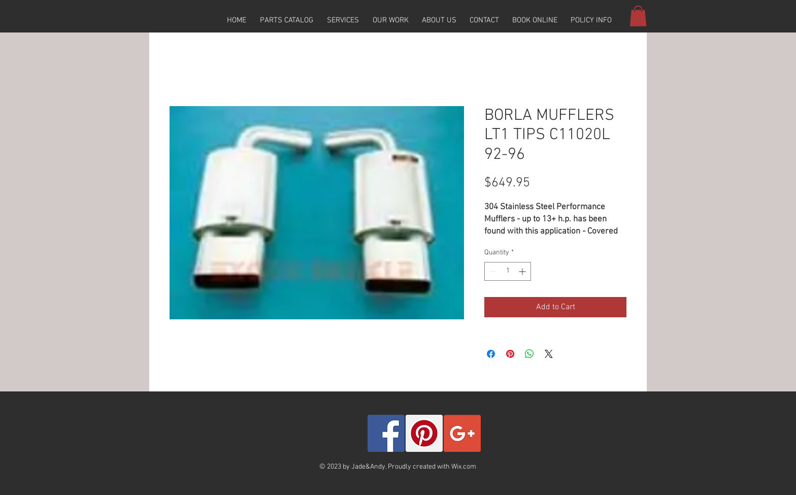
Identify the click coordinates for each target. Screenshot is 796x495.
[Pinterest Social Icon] (424, 433)
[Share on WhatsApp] (529, 354)
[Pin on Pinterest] (510, 354)
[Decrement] (492, 271)
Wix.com (463, 467)
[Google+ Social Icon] (462, 433)
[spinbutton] (508, 271)
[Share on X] (549, 354)
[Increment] (523, 271)
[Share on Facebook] (491, 354)
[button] (286, 20)
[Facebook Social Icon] (386, 433)
